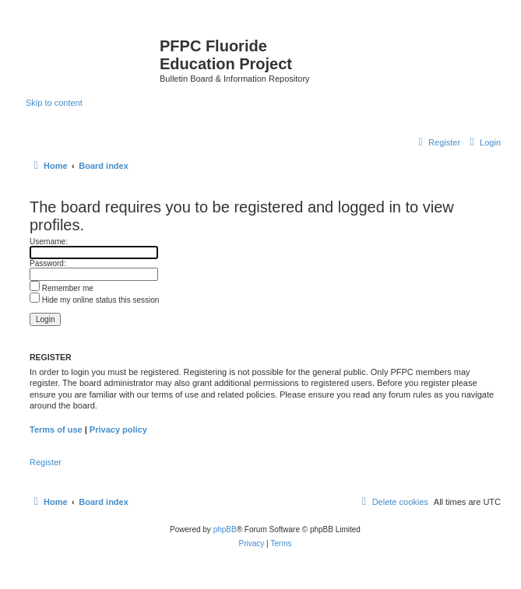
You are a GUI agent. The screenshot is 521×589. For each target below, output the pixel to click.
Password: (48, 263)
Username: (49, 241)
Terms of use (56, 429)
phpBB (225, 529)
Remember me (61, 288)
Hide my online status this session (94, 300)
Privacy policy (118, 429)
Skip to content (54, 102)
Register (46, 462)
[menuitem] (483, 142)
